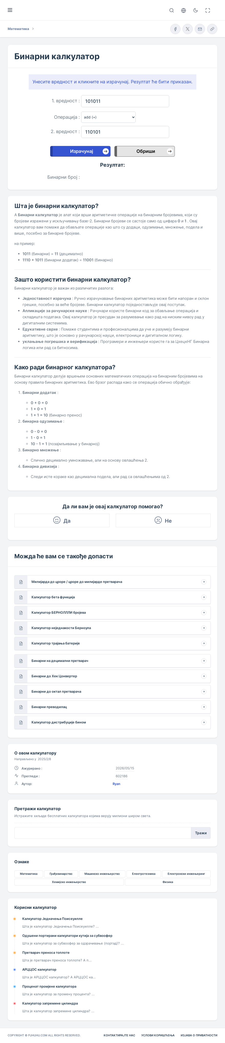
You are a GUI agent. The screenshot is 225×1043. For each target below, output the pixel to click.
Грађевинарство (61, 874)
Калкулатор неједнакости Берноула (61, 628)
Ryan (116, 784)
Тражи (201, 833)
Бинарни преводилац (49, 707)
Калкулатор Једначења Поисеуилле (52, 919)
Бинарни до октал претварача (56, 691)
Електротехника (143, 874)
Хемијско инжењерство (69, 882)
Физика (168, 882)
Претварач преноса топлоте (46, 952)
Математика (28, 874)
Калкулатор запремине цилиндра (50, 1003)
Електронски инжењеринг (186, 874)
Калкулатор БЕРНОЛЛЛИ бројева (58, 612)
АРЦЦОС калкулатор (39, 969)
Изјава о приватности (199, 1035)
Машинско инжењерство (102, 874)
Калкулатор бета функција (53, 597)
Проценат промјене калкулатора (49, 986)
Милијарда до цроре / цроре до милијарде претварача (76, 582)
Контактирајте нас (119, 1035)
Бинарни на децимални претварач (59, 661)
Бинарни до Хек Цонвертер (54, 676)
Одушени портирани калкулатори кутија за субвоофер (67, 935)
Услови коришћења (158, 1035)
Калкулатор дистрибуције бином (58, 722)
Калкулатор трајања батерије (55, 643)
